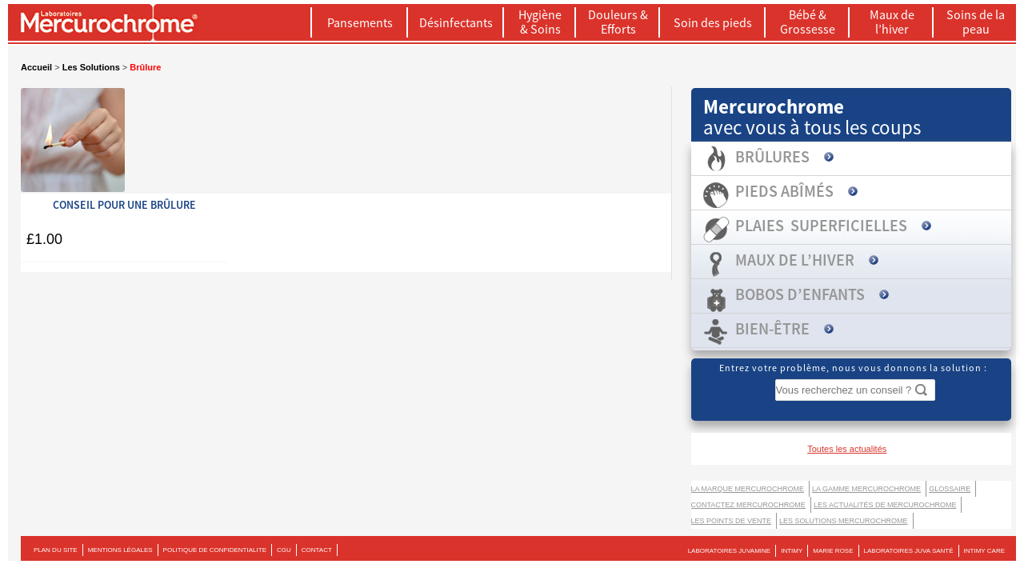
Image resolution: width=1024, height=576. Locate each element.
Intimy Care (984, 550)
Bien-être (772, 328)
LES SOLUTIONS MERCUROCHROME (843, 521)
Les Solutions (91, 67)
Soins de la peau (975, 22)
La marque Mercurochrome (748, 489)
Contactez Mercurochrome (748, 505)
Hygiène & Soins (540, 22)
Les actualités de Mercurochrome (885, 505)
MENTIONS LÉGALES (120, 550)
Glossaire (949, 489)
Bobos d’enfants (800, 294)
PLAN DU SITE (56, 550)
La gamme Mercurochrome (866, 489)
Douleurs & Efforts (618, 22)
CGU (284, 550)
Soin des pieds (713, 22)
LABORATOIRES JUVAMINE (729, 550)
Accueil (36, 67)
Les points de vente (731, 521)
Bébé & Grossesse (807, 22)
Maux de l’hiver (892, 22)
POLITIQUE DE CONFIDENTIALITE (214, 550)
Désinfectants (456, 22)
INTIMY (791, 550)
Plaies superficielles (821, 225)
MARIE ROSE (833, 550)
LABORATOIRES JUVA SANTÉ (909, 550)
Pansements (360, 22)
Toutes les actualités (846, 449)
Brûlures (772, 156)
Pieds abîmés (784, 191)
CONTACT (317, 550)
